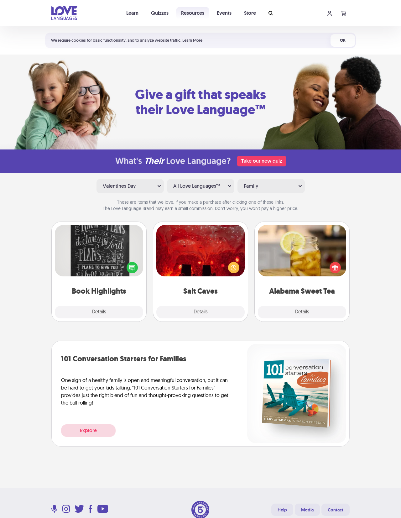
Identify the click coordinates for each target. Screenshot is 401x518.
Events (224, 13)
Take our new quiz (261, 161)
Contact (335, 510)
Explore (88, 430)
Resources (192, 13)
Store (250, 13)
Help (282, 510)
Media (307, 510)
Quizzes (160, 13)
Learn (132, 13)
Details (99, 312)
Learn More (192, 40)
